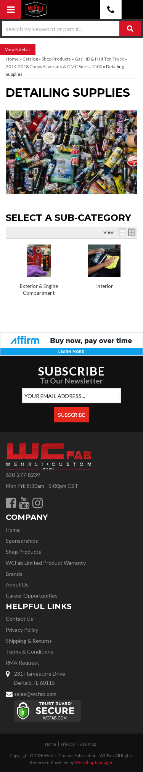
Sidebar (23, 49)
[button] (71, 28)
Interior (104, 286)
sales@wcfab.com (35, 693)
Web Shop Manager (93, 762)
